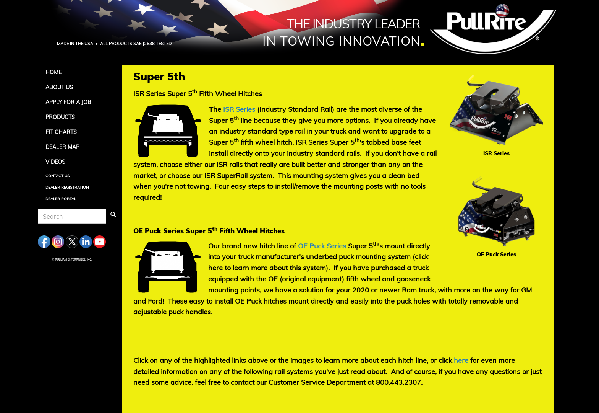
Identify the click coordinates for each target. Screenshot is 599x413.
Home (53, 72)
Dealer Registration (67, 187)
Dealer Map (62, 147)
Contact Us (57, 175)
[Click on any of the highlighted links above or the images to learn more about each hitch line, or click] (461, 360)
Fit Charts (61, 132)
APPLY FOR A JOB (68, 102)
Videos (55, 161)
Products (60, 117)
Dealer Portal (60, 198)
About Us (59, 87)
